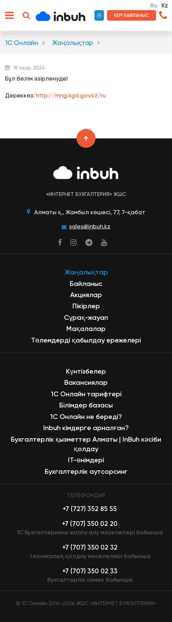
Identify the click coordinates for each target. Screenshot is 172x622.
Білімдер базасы (86, 405)
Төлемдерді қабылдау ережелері (86, 340)
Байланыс (86, 284)
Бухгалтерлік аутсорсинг (86, 471)
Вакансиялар (86, 382)
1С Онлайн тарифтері (86, 394)
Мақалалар (86, 329)
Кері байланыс (131, 15)
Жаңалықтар (72, 43)
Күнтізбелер (86, 371)
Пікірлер (86, 306)
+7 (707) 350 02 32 (89, 547)
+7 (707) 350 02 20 (89, 524)
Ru (153, 5)
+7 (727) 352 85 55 (90, 509)
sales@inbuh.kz (89, 226)
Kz (165, 5)
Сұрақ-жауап (86, 317)
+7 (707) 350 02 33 (89, 571)
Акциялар (86, 295)
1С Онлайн (21, 43)
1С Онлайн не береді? (86, 417)
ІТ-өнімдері (86, 460)
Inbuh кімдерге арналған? (86, 428)
